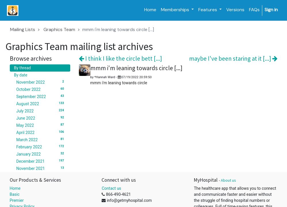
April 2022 (41, 132)
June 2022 (41, 117)
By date (20, 75)
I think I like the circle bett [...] (120, 58)
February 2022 (41, 146)
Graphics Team (59, 29)
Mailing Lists (22, 29)
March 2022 (41, 139)
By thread (22, 68)
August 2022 (41, 103)
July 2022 (41, 110)
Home (15, 188)
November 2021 (41, 168)
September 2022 (41, 96)
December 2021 (41, 161)
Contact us (111, 188)
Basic (15, 194)
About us (228, 180)
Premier (17, 200)
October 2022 (41, 89)
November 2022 (41, 82)
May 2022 (41, 125)
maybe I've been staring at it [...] (233, 58)
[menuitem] (150, 9)
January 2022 (41, 153)
